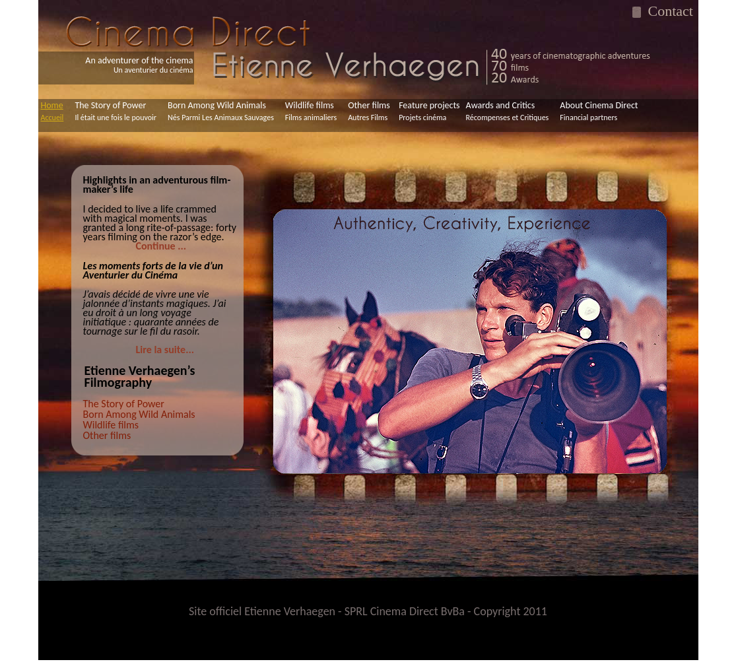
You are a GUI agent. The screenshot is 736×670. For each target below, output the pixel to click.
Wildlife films (311, 111)
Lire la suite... (165, 349)
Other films (369, 111)
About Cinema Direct (599, 111)
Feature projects (429, 111)
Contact (667, 11)
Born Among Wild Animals (221, 111)
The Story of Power (115, 111)
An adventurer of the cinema (139, 65)
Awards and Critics (507, 111)
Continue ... (161, 246)
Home (52, 111)
